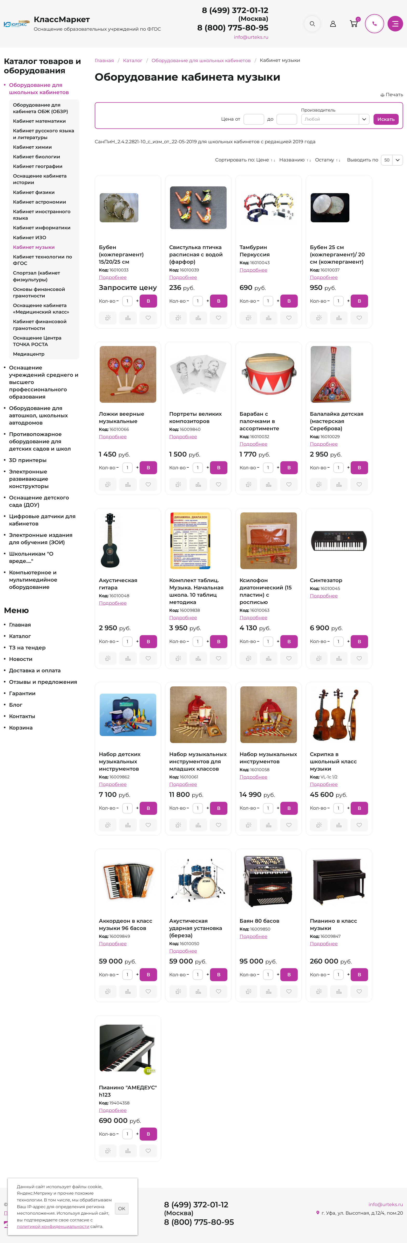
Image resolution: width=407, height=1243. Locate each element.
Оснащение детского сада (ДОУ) (39, 501)
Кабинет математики (39, 121)
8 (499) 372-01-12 (235, 10)
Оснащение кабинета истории (40, 179)
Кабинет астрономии (39, 202)
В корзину (151, 303)
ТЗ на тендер (27, 648)
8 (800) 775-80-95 (232, 27)
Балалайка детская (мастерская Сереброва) (336, 421)
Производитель (318, 110)
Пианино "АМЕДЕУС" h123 (128, 1091)
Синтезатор (326, 580)
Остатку (324, 160)
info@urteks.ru (251, 37)
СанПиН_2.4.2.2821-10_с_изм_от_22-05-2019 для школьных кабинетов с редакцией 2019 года (205, 142)
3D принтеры (28, 460)
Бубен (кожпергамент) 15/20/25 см (121, 254)
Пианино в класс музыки (333, 924)
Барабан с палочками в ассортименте (259, 421)
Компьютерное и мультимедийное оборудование (33, 579)
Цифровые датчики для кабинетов (42, 520)
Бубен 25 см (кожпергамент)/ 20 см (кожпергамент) (337, 254)
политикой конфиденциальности (53, 1226)
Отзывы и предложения (43, 682)
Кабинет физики (34, 192)
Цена (227, 119)
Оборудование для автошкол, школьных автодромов (38, 415)
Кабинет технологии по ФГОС (42, 260)
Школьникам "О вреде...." (31, 557)
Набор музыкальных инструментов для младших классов (198, 761)
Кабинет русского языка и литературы (43, 134)
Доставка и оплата (35, 670)
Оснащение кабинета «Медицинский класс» (41, 309)
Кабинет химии (32, 147)
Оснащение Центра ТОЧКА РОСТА (37, 341)
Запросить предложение (108, 317)
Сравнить (128, 317)
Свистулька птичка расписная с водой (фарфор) (196, 254)
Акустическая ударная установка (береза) (195, 928)
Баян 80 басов (259, 921)
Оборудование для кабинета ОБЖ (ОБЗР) (40, 108)
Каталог (20, 636)
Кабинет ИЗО (29, 237)
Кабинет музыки (34, 247)
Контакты (22, 716)
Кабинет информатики (42, 228)
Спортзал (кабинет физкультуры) (36, 276)
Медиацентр (28, 354)
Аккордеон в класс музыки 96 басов (125, 924)
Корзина (21, 728)
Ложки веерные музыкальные (121, 417)
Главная (20, 625)
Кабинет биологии (36, 157)
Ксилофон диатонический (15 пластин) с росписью (266, 591)
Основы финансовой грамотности (39, 293)
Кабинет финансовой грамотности (40, 325)
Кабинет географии (38, 166)
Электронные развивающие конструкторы (29, 478)
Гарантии (22, 693)
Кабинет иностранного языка (42, 215)
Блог (15, 705)
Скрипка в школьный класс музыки (333, 761)
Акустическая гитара (118, 584)
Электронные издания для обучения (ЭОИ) (40, 538)
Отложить (148, 317)
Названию (292, 160)
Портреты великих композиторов (195, 417)
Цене (262, 160)
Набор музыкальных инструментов (268, 758)
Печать (394, 94)
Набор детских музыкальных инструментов (119, 761)
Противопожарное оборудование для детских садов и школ (40, 441)
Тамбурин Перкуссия (255, 251)
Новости (20, 659)
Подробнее (113, 277)
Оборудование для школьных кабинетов (39, 88)
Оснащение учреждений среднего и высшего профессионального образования (43, 382)
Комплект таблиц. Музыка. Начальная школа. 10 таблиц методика (196, 591)
